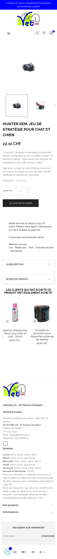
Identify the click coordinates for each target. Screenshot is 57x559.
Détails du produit (17, 279)
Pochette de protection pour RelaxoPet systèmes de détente (42, 335)
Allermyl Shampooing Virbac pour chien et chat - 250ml (15, 333)
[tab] (28, 264)
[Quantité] (20, 191)
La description (14, 264)
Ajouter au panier (20, 203)
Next (55, 105)
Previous (1, 105)
